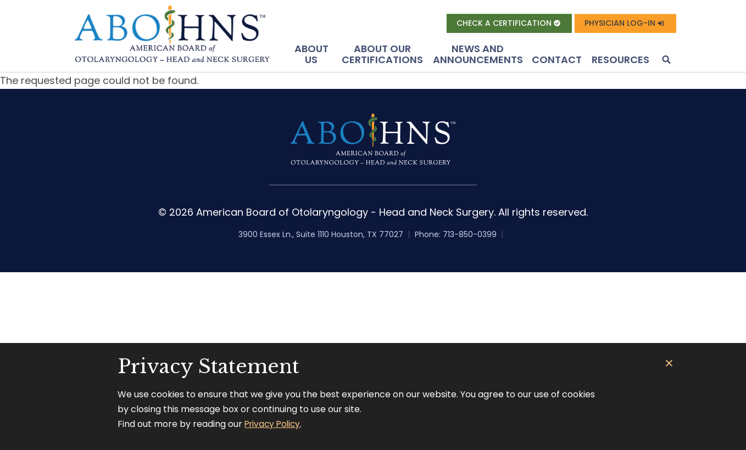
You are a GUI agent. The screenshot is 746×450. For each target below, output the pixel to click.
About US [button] (311, 56)
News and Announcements (478, 56)
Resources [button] (620, 62)
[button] (665, 63)
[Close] (669, 363)
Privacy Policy (274, 424)
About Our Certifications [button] (382, 56)
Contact (557, 62)
